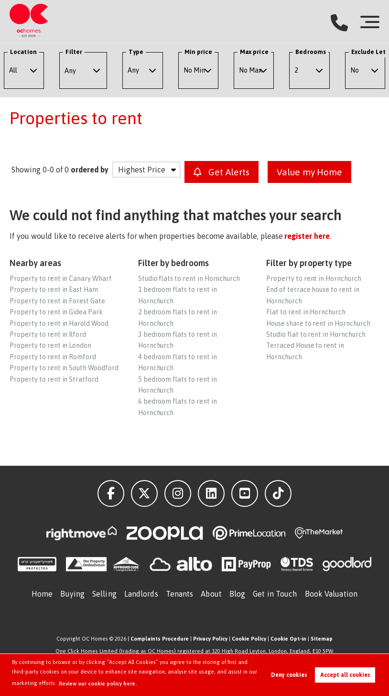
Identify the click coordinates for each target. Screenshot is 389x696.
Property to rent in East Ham (54, 289)
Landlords (141, 593)
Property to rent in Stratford (54, 379)
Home (42, 593)
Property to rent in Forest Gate (57, 301)
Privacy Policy (210, 639)
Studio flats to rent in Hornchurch (189, 278)
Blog (237, 593)
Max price (254, 51)
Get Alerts (221, 172)
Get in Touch (275, 593)
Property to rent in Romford (53, 357)
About (211, 593)
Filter (73, 51)
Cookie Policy (249, 639)
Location (23, 51)
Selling (104, 593)
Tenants (180, 593)
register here (306, 236)
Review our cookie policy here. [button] (98, 683)
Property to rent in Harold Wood (59, 323)
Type (136, 51)
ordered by (89, 169)
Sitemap (322, 639)
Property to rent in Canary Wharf (60, 278)
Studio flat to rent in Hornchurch (315, 334)
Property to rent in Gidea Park (56, 312)
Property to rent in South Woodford (64, 368)
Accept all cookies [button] (345, 675)
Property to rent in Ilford (48, 334)
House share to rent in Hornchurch (318, 323)
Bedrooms (310, 51)
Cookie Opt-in (288, 639)
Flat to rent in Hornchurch (306, 312)
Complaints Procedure (159, 639)
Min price (198, 51)
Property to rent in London (50, 345)
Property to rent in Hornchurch (313, 278)
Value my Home (309, 172)
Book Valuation (331, 593)
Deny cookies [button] (289, 675)
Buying (72, 593)
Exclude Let (368, 51)
